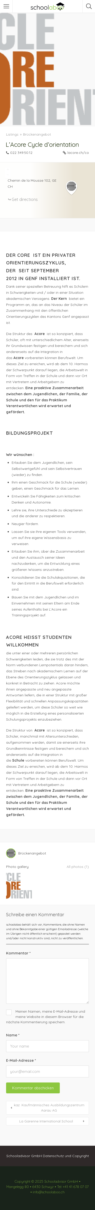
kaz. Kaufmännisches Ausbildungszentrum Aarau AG (49, 1108)
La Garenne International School (46, 1121)
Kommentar (18, 953)
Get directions (25, 199)
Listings (12, 134)
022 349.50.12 (21, 152)
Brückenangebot (37, 134)
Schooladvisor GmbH (24, 1156)
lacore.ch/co (78, 152)
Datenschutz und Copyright (66, 1156)
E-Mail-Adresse (21, 1060)
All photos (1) (78, 866)
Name (13, 1035)
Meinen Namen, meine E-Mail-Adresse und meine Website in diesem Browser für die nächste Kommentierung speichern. (45, 1016)
